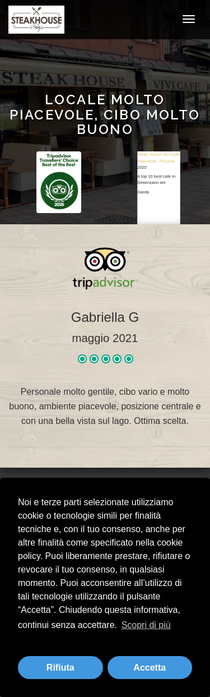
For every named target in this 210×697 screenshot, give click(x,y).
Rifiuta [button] (60, 667)
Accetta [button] (149, 667)
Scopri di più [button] (146, 625)
